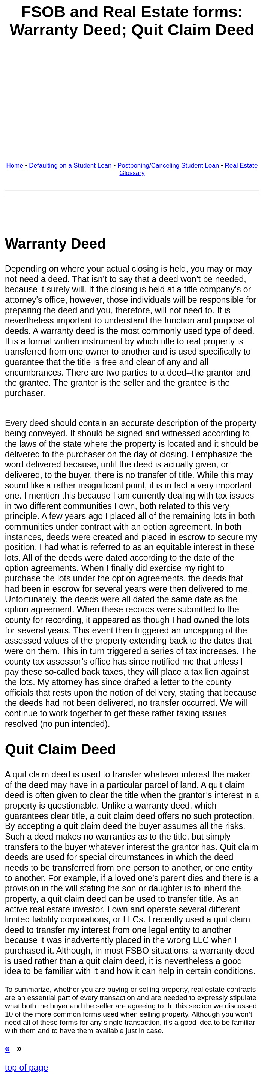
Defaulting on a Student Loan (70, 165)
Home (14, 165)
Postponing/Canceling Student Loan (168, 165)
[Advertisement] (132, 101)
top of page (26, 1067)
